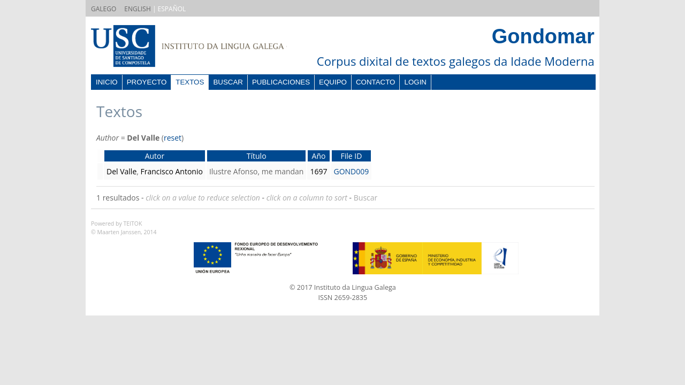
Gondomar (543, 36)
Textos (190, 82)
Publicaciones (281, 82)
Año (319, 156)
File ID (351, 156)
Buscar (228, 82)
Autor (155, 156)
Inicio (107, 82)
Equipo (333, 82)
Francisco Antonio (172, 171)
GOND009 (351, 171)
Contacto (375, 82)
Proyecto (147, 82)
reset (172, 138)
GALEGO (103, 8)
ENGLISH (137, 8)
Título (257, 156)
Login (415, 82)
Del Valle (121, 171)
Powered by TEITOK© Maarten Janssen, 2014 (124, 228)
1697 (318, 171)
